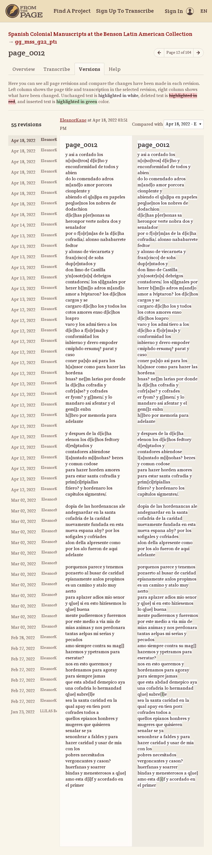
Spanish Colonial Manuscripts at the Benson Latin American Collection (100, 33)
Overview (23, 69)
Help (115, 69)
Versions (89, 69)
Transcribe (56, 69)
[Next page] (198, 52)
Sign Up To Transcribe (125, 10)
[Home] (24, 11)
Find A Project (72, 10)
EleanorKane (73, 120)
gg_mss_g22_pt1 (36, 41)
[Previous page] (159, 52)
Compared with (147, 124)
